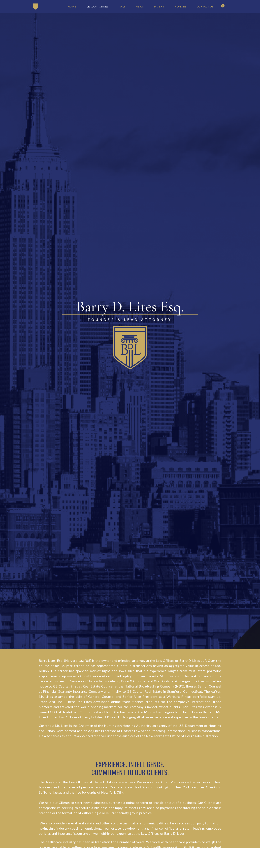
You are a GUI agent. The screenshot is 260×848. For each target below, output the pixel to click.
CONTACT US (205, 6)
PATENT (159, 6)
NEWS (140, 6)
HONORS (180, 6)
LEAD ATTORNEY (97, 6)
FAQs (122, 6)
